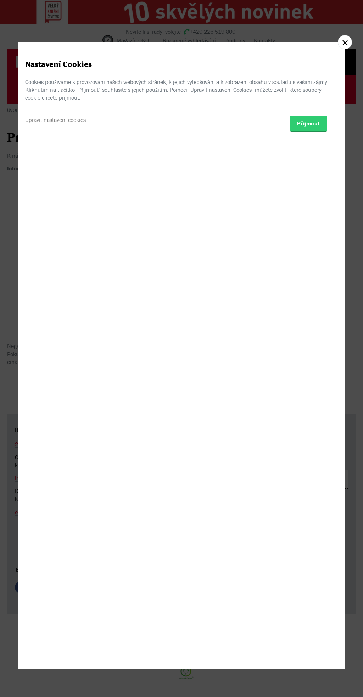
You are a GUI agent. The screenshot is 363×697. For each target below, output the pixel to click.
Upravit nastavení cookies (55, 384)
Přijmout (308, 388)
